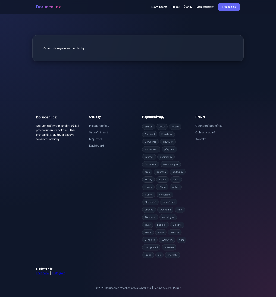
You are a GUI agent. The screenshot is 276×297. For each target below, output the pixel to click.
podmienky (166, 156)
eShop (162, 187)
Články (188, 6)
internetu (172, 254)
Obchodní (165, 209)
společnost (169, 202)
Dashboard (96, 145)
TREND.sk (168, 141)
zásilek (162, 179)
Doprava (161, 171)
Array (161, 232)
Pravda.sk (166, 134)
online (175, 187)
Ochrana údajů (205, 132)
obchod (149, 209)
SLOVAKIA (167, 239)
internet (149, 156)
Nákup (148, 187)
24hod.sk (150, 239)
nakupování (151, 247)
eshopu (175, 232)
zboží (162, 126)
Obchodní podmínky (208, 125)
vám (181, 239)
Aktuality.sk (168, 217)
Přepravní (150, 217)
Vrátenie (169, 247)
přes (147, 171)
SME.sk (148, 126)
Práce (148, 254)
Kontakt (200, 139)
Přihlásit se (229, 6)
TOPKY (149, 194)
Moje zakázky (205, 6)
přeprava (169, 149)
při (159, 254)
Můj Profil (95, 139)
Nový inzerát (159, 6)
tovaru (175, 126)
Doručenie (150, 141)
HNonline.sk (151, 149)
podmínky (177, 171)
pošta (176, 179)
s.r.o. (179, 209)
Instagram (58, 273)
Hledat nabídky (99, 125)
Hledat (175, 6)
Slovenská (150, 202)
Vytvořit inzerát (99, 132)
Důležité (177, 224)
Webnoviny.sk (170, 164)
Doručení (150, 134)
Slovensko (165, 194)
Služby (148, 179)
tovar (147, 224)
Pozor (148, 232)
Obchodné (150, 164)
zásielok (161, 224)
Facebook (42, 273)
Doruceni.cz (48, 6)
